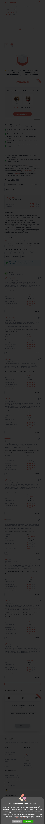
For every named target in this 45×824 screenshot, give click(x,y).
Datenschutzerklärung (21, 817)
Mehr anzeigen (16, 821)
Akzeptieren (28, 821)
